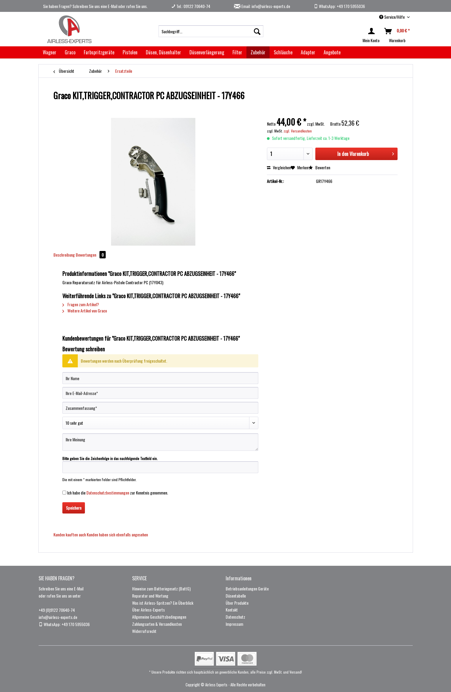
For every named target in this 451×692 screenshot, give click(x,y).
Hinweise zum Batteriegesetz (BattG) (161, 588)
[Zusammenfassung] (160, 408)
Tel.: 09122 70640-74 (190, 6)
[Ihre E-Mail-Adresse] (160, 393)
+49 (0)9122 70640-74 (57, 610)
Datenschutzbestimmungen (107, 492)
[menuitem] (211, 31)
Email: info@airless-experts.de (262, 6)
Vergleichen (279, 167)
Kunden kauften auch (69, 534)
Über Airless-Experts (148, 609)
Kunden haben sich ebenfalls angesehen (117, 534)
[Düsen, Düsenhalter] (163, 52)
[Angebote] (332, 52)
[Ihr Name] (160, 378)
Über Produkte (237, 603)
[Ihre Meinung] (160, 442)
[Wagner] (50, 52)
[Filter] (237, 52)
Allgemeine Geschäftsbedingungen (159, 617)
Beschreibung (64, 255)
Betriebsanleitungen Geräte (247, 588)
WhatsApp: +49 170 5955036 (339, 6)
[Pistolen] (130, 52)
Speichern (73, 508)
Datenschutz (235, 617)
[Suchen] (257, 31)
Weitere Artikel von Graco (84, 310)
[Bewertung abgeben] (160, 423)
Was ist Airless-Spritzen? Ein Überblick (162, 603)
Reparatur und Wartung (150, 596)
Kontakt (232, 609)
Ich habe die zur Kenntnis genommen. (117, 492)
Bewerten (319, 167)
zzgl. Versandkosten (298, 130)
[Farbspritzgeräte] (99, 52)
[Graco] (70, 52)
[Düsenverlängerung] (206, 52)
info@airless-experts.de (58, 617)
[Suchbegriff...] (211, 31)
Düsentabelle (236, 596)
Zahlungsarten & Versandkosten (157, 624)
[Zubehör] (258, 52)
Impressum (234, 624)
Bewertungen (91, 255)
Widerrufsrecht (144, 631)
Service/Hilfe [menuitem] (392, 17)
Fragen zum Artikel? (80, 304)
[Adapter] (308, 52)
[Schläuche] (283, 52)
